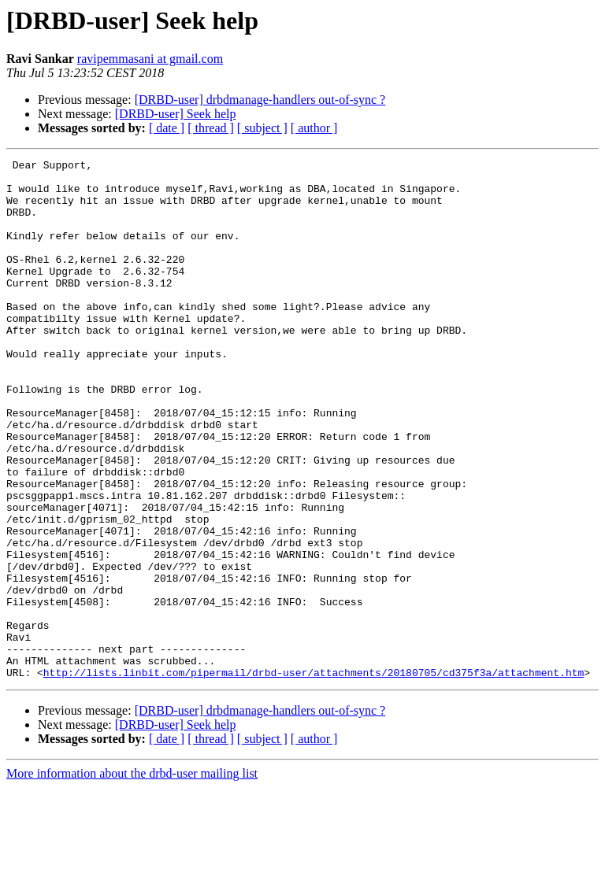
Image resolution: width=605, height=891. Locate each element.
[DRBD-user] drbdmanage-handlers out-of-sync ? (260, 99)
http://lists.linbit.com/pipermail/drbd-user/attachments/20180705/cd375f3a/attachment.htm (313, 776)
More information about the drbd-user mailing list (132, 877)
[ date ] (166, 128)
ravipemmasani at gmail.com (150, 58)
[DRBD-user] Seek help (175, 113)
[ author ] (314, 128)
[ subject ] (262, 128)
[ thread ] (210, 128)
